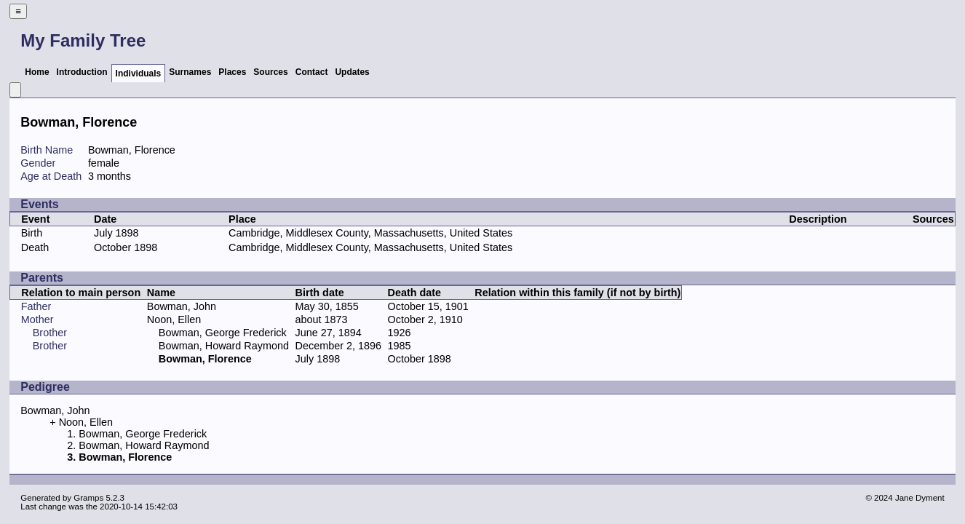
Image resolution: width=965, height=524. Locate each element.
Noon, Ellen (174, 319)
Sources (270, 72)
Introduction (82, 72)
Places (232, 72)
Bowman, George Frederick (223, 332)
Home (37, 72)
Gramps (88, 497)
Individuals (139, 73)
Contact (311, 72)
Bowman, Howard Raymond (224, 346)
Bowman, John (181, 306)
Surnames (190, 72)
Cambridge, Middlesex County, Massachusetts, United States (370, 233)
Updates (352, 72)
